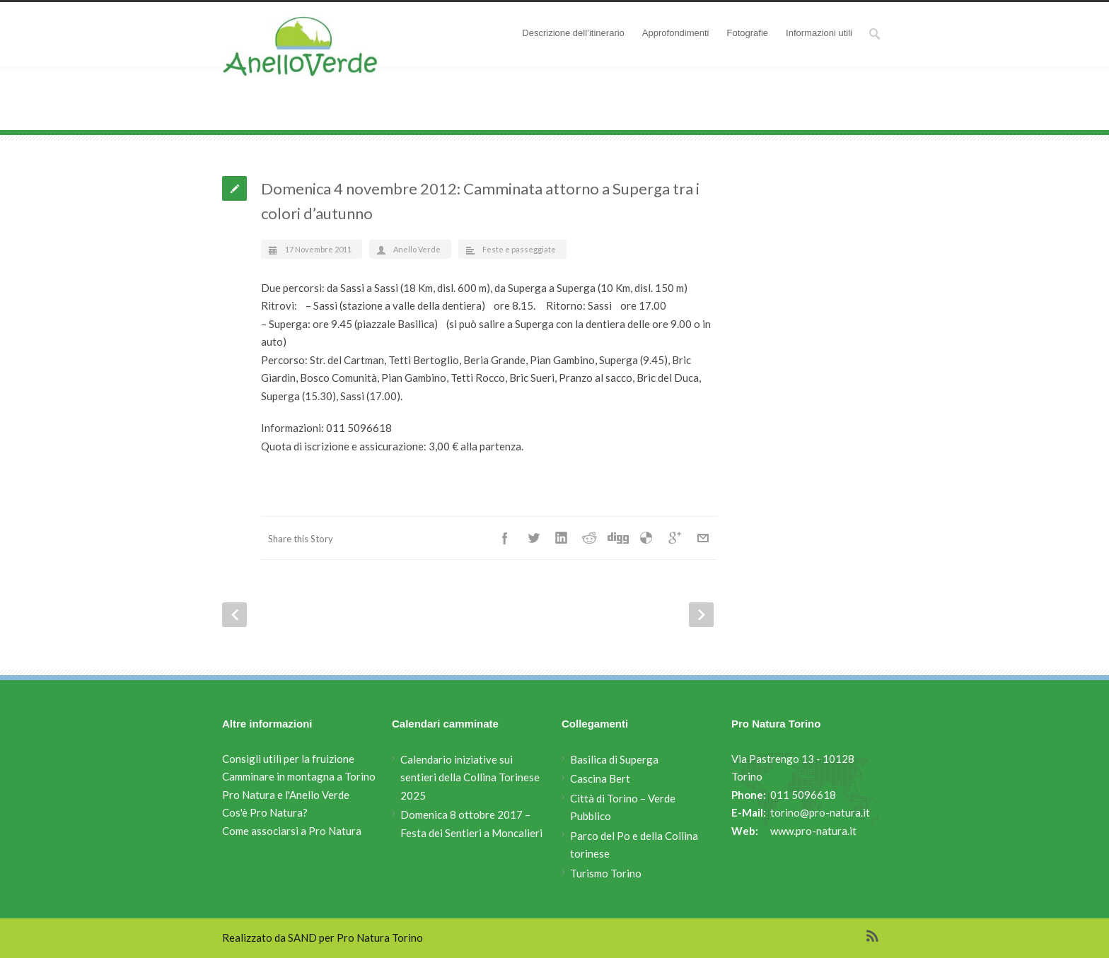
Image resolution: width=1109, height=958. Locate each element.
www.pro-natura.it (813, 830)
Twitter (533, 538)
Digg (618, 538)
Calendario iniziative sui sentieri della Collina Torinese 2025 (470, 777)
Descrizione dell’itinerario (573, 33)
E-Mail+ (703, 538)
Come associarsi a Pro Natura (291, 830)
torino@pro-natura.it (820, 812)
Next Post (701, 614)
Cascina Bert (600, 778)
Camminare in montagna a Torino (299, 776)
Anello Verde (320, 119)
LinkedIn (561, 538)
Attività (363, 119)
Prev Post (234, 614)
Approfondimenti (675, 33)
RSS (873, 936)
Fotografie (748, 33)
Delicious (646, 538)
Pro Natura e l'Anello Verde (285, 794)
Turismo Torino (605, 873)
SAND (302, 937)
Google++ (675, 538)
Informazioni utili (819, 33)
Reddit (590, 538)
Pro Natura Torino (380, 937)
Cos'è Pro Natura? (265, 812)
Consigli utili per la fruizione (288, 758)
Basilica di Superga (614, 759)
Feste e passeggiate (418, 119)
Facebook (505, 538)
